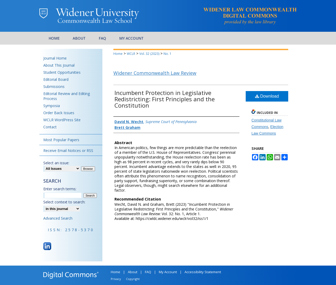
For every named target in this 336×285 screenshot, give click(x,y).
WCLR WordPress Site (62, 119)
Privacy (116, 279)
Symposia (51, 105)
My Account (168, 272)
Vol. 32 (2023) (149, 53)
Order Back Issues (58, 112)
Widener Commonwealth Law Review (154, 73)
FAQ (148, 272)
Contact (50, 126)
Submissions (54, 86)
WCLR (131, 53)
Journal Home (55, 58)
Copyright (133, 279)
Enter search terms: (59, 188)
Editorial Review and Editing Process (66, 96)
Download (267, 96)
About (132, 272)
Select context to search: (64, 201)
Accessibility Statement (203, 272)
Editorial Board (56, 79)
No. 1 (167, 53)
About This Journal (59, 65)
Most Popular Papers (61, 139)
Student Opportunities (62, 72)
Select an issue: (56, 162)
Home (118, 53)
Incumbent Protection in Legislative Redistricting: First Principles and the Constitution (164, 99)
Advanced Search (57, 218)
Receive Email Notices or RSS (68, 150)
